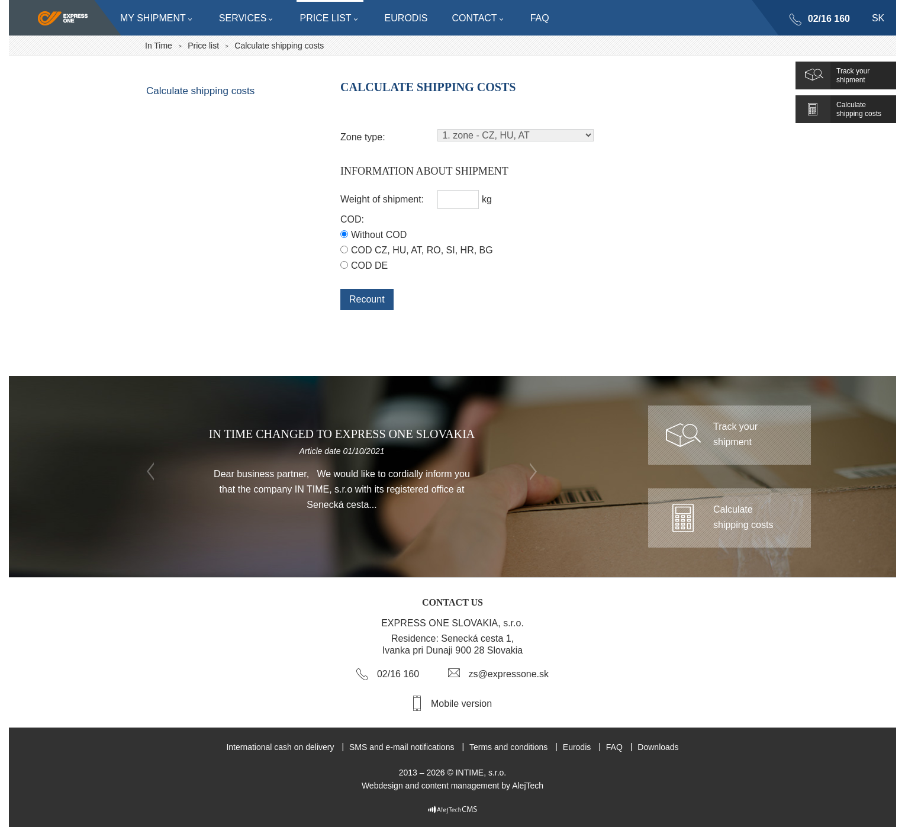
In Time (158, 45)
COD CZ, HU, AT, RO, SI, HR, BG (422, 250)
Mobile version (461, 704)
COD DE (369, 265)
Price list (203, 45)
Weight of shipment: (382, 199)
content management (460, 785)
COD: (352, 219)
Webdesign (382, 785)
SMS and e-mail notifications (401, 747)
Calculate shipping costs (200, 90)
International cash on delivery (280, 747)
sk (878, 18)
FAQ (614, 747)
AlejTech (527, 785)
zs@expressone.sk (509, 674)
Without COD (379, 235)
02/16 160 (829, 19)
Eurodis (577, 747)
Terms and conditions (508, 747)
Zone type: (362, 137)
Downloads (657, 747)
